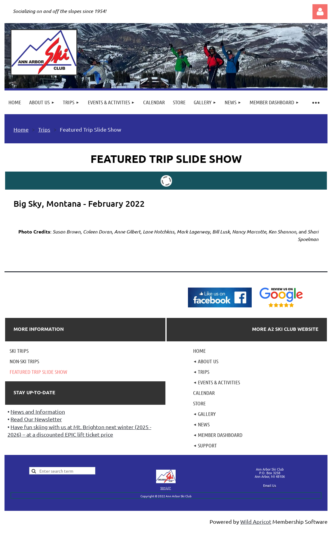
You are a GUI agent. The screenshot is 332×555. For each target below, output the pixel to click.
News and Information (38, 411)
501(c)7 (165, 488)
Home (21, 129)
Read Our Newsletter (36, 419)
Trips (44, 129)
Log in (319, 11)
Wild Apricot (255, 521)
